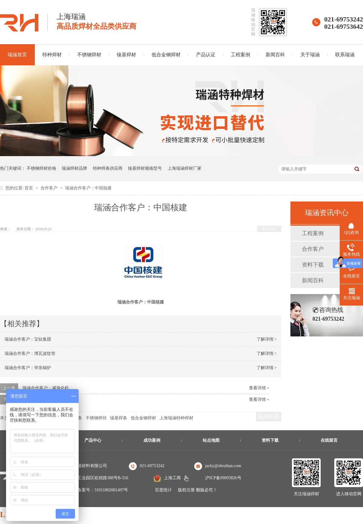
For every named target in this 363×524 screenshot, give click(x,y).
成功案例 (151, 440)
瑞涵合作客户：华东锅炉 (28, 367)
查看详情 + (259, 388)
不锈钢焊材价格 (41, 168)
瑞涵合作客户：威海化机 (45, 388)
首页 (29, 188)
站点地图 (211, 440)
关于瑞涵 (310, 54)
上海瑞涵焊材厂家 (184, 168)
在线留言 (329, 440)
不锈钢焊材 (89, 54)
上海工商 (172, 478)
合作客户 (50, 188)
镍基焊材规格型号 (145, 168)
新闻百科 (275, 54)
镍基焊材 (126, 54)
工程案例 (240, 54)
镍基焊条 (118, 418)
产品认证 (205, 54)
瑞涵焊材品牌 (74, 168)
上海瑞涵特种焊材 (176, 418)
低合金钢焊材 (166, 54)
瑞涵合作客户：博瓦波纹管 (30, 353)
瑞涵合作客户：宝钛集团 (28, 339)
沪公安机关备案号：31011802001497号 (92, 490)
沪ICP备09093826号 (223, 478)
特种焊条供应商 (108, 168)
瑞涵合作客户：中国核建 (88, 188)
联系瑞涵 (345, 54)
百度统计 (163, 490)
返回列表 (269, 229)
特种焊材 (52, 54)
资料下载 (313, 265)
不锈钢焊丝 (96, 418)
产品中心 (92, 440)
